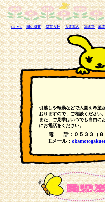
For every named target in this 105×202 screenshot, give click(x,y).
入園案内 (72, 27)
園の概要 (33, 27)
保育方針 (53, 27)
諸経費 (89, 27)
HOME (16, 27)
